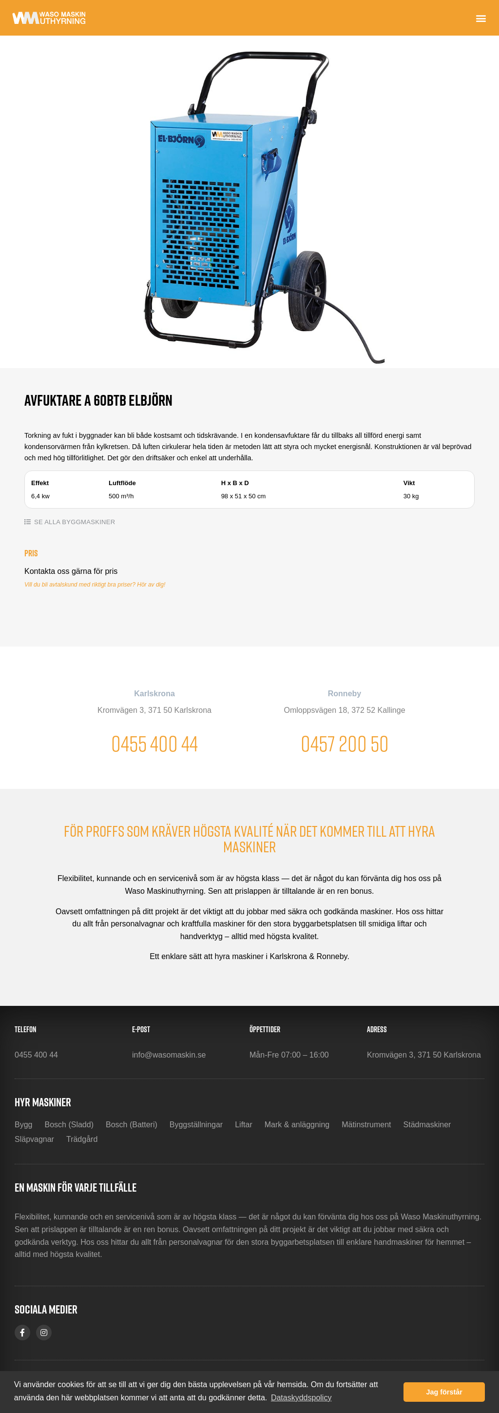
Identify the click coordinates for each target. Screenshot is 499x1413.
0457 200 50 (345, 743)
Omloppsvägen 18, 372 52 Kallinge (344, 710)
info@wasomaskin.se (169, 1055)
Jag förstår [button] (444, 1392)
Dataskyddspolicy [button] (301, 1397)
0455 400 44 (154, 743)
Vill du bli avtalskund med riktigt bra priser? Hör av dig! (94, 584)
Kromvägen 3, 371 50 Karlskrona (154, 710)
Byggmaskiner (88, 522)
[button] (481, 18)
